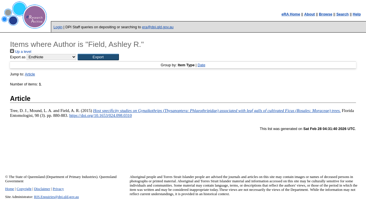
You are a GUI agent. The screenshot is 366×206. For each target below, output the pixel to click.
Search (342, 14)
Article (30, 74)
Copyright (24, 189)
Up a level (20, 51)
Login (57, 27)
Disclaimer (42, 189)
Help (357, 14)
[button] (98, 57)
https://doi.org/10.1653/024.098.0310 (100, 115)
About (309, 14)
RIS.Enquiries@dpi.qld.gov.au (56, 197)
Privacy (58, 189)
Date (201, 65)
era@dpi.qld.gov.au (158, 27)
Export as (17, 57)
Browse (325, 14)
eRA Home (290, 14)
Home (9, 189)
